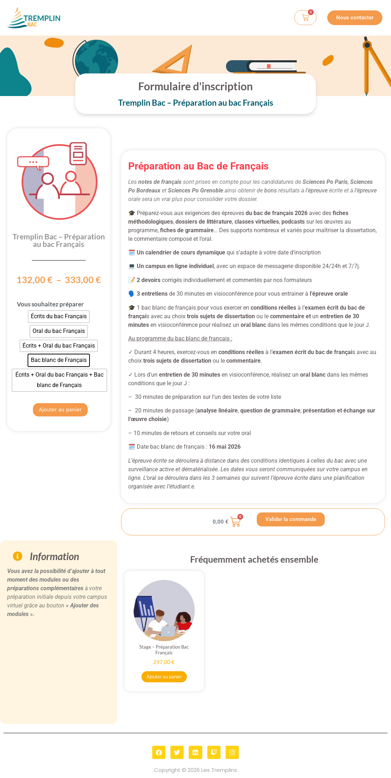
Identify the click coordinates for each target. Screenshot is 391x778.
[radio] (58, 317)
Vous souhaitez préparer (50, 304)
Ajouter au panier (60, 409)
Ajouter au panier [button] (164, 676)
